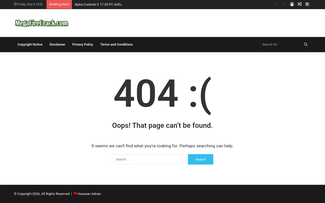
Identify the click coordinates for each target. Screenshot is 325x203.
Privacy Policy (82, 44)
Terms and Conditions (116, 44)
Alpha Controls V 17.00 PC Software (100, 4)
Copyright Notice (30, 44)
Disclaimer (57, 44)
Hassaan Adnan (89, 194)
